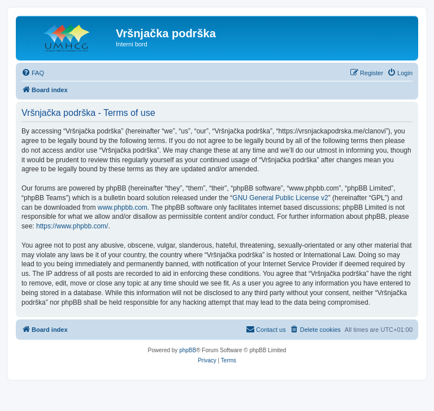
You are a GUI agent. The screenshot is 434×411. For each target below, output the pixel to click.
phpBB (187, 350)
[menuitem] (32, 73)
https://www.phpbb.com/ (72, 226)
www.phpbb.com (122, 207)
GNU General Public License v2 (280, 198)
